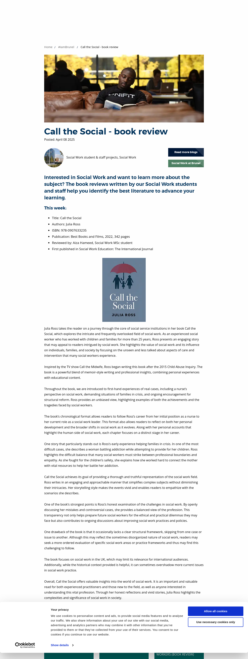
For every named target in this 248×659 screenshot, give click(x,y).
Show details (60, 651)
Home (48, 47)
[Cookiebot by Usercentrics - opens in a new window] (25, 651)
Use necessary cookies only (215, 628)
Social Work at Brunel (185, 163)
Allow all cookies (215, 617)
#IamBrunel (66, 47)
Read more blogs (185, 152)
